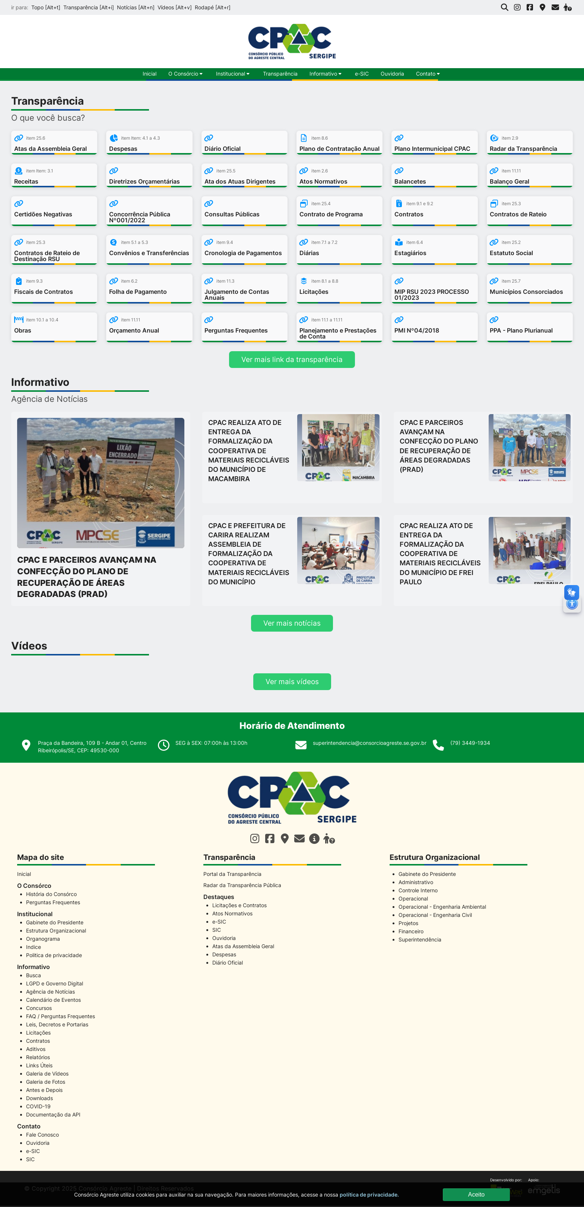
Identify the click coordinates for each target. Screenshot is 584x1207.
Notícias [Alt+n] (136, 7)
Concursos (39, 1009)
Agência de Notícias (50, 993)
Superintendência (420, 940)
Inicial (24, 875)
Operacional (413, 899)
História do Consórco (51, 895)
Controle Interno (418, 891)
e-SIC (362, 73)
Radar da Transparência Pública (242, 886)
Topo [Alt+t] (45, 7)
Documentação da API (53, 1115)
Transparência (280, 73)
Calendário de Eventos (53, 1001)
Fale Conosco (42, 1136)
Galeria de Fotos (45, 1083)
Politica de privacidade (54, 956)
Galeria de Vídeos (47, 1074)
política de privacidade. (369, 1194)
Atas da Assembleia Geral (243, 947)
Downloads (39, 1099)
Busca (33, 976)
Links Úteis (39, 1066)
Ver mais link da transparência (292, 359)
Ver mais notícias (292, 623)
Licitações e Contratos (239, 906)
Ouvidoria (392, 73)
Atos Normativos (232, 914)
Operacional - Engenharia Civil (435, 916)
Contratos (38, 1042)
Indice (33, 948)
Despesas (224, 955)
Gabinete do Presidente (54, 923)
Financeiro (411, 932)
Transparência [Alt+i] (88, 7)
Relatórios (38, 1058)
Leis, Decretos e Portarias (57, 1025)
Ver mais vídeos (292, 682)
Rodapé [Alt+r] (213, 7)
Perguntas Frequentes (53, 903)
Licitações (38, 1033)
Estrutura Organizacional (56, 931)
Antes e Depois (44, 1091)
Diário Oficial (227, 963)
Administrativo (416, 883)
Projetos (408, 924)
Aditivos (35, 1050)
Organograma (43, 940)
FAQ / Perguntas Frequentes (60, 1017)
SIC (30, 1160)
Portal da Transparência (232, 875)
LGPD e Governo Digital (54, 984)
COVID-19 (38, 1107)
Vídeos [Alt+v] (175, 7)
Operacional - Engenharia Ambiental (442, 908)
